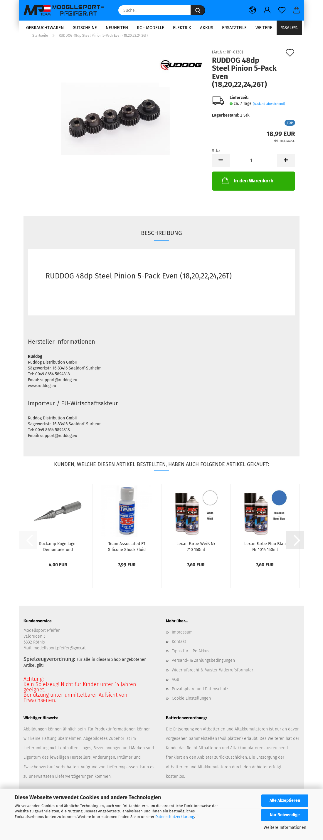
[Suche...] (198, 10)
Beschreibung (161, 240)
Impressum (182, 640)
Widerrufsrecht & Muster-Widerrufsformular (212, 678)
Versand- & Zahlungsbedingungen (203, 668)
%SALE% (289, 27)
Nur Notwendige (285, 814)
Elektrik (182, 27)
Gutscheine (85, 27)
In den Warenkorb (247, 188)
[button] (252, 10)
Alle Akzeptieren (285, 800)
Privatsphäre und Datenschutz (200, 696)
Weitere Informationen (285, 827)
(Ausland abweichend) (269, 112)
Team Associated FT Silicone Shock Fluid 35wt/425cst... (127, 554)
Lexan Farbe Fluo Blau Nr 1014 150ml (265, 554)
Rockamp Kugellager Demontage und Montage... (58, 554)
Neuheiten (117, 27)
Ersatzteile (234, 27)
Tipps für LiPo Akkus (190, 658)
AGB (175, 687)
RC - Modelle (150, 27)
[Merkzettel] (282, 10)
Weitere (263, 27)
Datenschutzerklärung (174, 816)
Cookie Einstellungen (191, 706)
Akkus (206, 27)
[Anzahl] (253, 168)
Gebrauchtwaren (45, 27)
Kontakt (179, 649)
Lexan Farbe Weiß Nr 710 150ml (195, 554)
